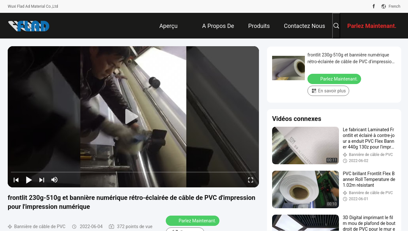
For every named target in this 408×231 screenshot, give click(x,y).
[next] (41, 179)
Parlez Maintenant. (193, 220)
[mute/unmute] (54, 179)
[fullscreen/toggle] (250, 179)
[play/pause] (28, 179)
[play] (133, 117)
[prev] (16, 179)
